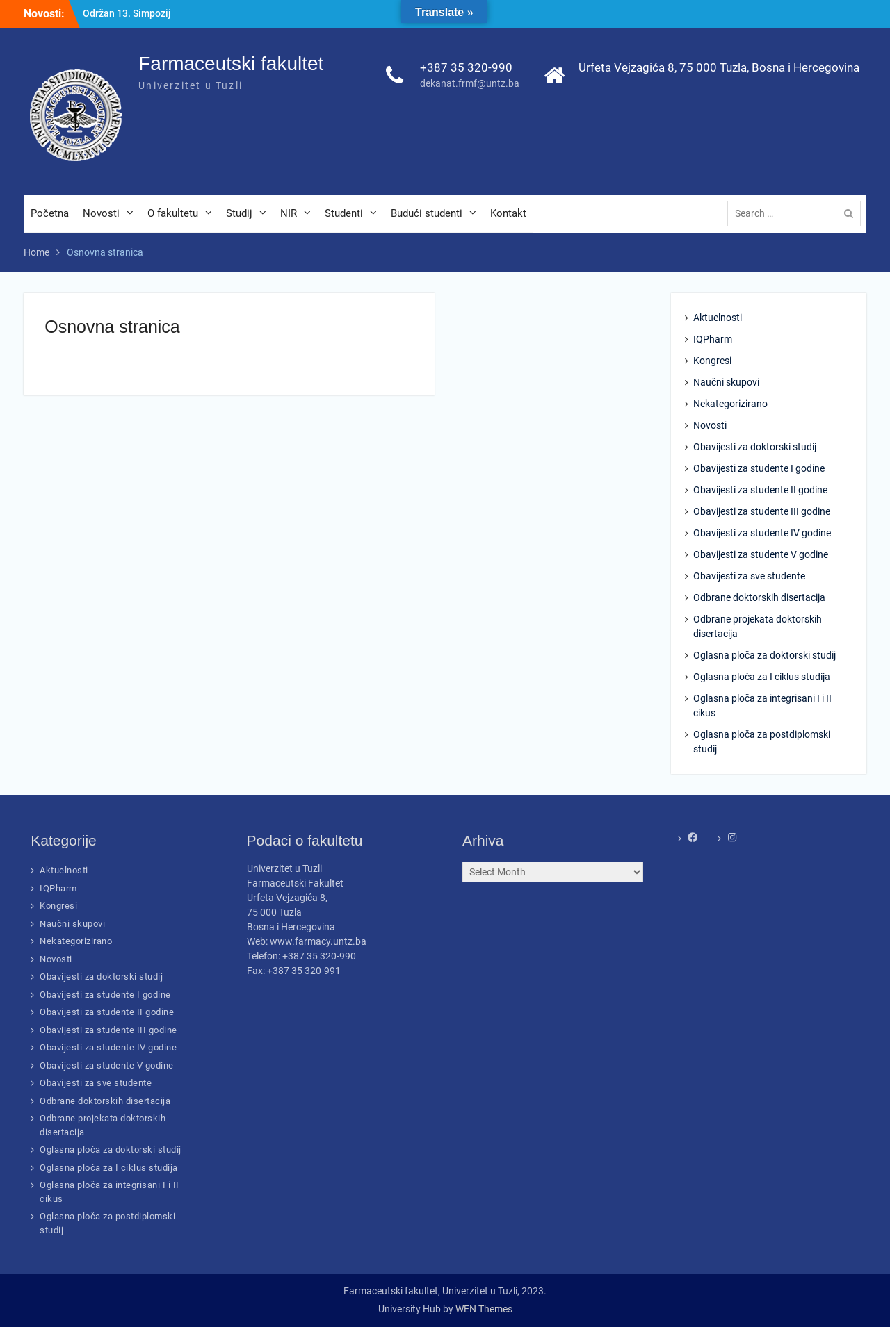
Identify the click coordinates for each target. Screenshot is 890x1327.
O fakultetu (172, 213)
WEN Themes (483, 1308)
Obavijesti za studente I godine (759, 468)
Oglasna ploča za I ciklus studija (761, 676)
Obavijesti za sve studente (749, 576)
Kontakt (508, 213)
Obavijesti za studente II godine (760, 489)
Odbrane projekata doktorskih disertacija (757, 626)
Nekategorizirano (730, 403)
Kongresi (712, 360)
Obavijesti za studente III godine (761, 511)
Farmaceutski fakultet (230, 63)
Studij (239, 213)
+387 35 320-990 (466, 67)
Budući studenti (426, 213)
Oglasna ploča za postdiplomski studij (761, 742)
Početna (50, 213)
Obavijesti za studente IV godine (762, 532)
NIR (288, 213)
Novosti (101, 213)
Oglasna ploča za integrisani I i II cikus (762, 705)
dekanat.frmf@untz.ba (469, 83)
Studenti (344, 213)
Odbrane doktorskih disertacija (759, 597)
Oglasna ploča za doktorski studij (764, 655)
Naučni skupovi (726, 382)
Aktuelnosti (717, 317)
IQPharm (712, 339)
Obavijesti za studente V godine (760, 554)
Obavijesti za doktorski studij (754, 446)
